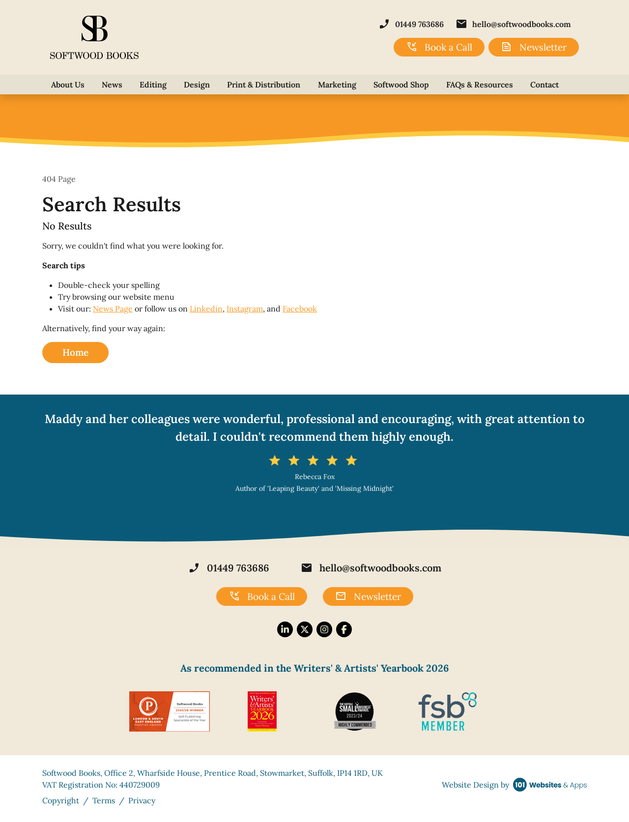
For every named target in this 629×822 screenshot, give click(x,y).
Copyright (60, 800)
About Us (68, 84)
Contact (544, 84)
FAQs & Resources (479, 84)
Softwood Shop (401, 84)
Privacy (141, 800)
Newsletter (534, 47)
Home (75, 352)
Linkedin (206, 308)
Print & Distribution (263, 84)
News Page (113, 308)
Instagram (245, 308)
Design (197, 84)
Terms (103, 800)
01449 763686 (411, 24)
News (112, 84)
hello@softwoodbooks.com (513, 24)
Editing (153, 84)
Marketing (337, 84)
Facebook (300, 308)
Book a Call (439, 47)
